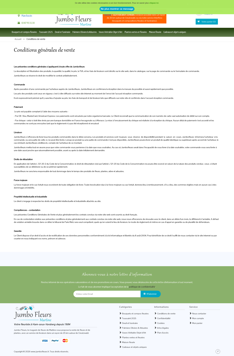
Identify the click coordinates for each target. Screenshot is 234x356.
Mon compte (198, 318)
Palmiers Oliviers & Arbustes (84, 32)
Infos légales (163, 328)
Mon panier (197, 323)
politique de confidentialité (142, 286)
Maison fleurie (155, 32)
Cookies (161, 323)
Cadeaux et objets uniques (174, 32)
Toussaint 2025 (46, 32)
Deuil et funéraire (62, 32)
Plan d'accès (26, 15)
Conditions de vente (166, 313)
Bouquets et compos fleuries (24, 32)
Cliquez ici (208, 14)
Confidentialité (163, 318)
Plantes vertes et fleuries (135, 32)
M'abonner (152, 293)
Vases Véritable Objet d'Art (110, 32)
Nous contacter (199, 313)
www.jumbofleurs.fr (40, 351)
